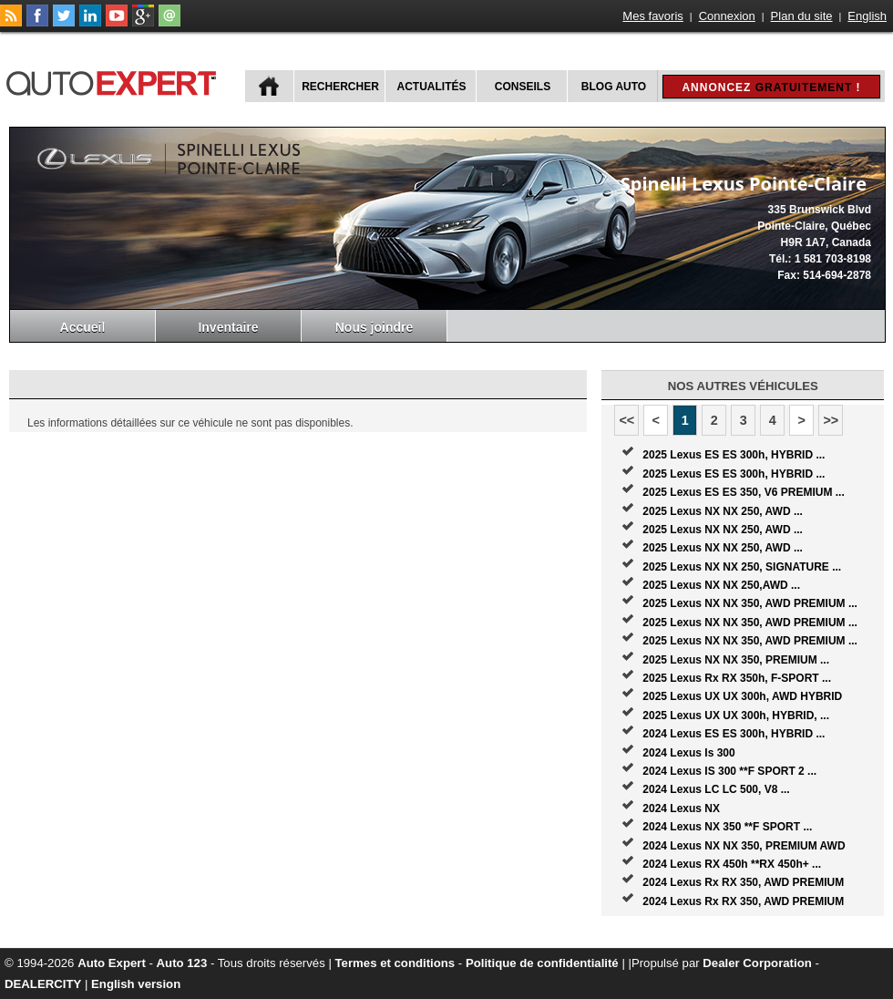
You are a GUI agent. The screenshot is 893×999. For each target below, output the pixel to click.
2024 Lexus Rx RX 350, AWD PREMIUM (743, 882)
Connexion (727, 16)
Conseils (522, 86)
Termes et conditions (395, 963)
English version (135, 984)
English (867, 16)
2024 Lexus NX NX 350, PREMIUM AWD (743, 845)
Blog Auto (613, 86)
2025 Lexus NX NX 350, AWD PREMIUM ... (749, 603)
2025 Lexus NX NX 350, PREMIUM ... (735, 660)
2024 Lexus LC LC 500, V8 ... (715, 789)
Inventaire (228, 327)
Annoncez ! (771, 87)
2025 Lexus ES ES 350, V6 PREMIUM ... (743, 492)
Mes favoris (652, 16)
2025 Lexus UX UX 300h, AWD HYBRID (742, 696)
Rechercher (340, 86)
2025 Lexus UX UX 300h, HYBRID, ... (735, 715)
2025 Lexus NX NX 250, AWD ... (722, 511)
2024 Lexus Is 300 (688, 753)
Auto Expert (111, 963)
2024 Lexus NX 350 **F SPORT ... (727, 826)
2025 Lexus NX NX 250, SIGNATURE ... (741, 567)
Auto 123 (182, 963)
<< (626, 420)
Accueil (83, 327)
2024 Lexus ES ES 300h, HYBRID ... (733, 733)
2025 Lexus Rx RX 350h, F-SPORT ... (736, 678)
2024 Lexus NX (681, 808)
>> (830, 420)
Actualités (432, 86)
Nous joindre (374, 327)
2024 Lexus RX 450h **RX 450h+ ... (731, 864)
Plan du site (802, 16)
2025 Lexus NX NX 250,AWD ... (721, 585)
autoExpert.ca (115, 81)
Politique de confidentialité (542, 963)
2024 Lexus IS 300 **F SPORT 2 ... (729, 771)
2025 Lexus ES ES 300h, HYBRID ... (733, 454)
